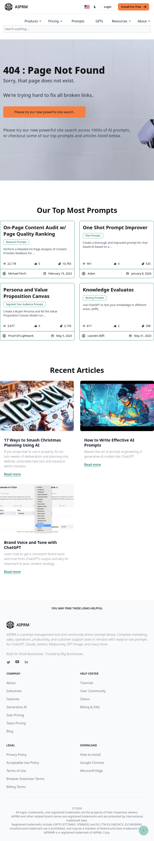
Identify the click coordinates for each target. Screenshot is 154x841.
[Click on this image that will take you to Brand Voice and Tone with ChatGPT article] (37, 508)
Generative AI (16, 707)
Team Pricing (16, 723)
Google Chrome (92, 762)
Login (107, 7)
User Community (93, 691)
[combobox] (77, 29)
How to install (90, 754)
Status (85, 699)
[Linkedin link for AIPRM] (27, 662)
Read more (12, 474)
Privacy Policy (16, 754)
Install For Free (134, 7)
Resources (121, 21)
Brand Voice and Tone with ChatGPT (30, 545)
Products (33, 21)
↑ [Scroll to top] (144, 830)
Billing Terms (16, 787)
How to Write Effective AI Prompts (109, 442)
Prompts (78, 21)
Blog (9, 731)
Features (12, 699)
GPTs (99, 21)
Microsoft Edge (91, 770)
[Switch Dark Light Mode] (95, 7)
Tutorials (86, 683)
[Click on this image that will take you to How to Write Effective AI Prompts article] (117, 406)
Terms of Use (16, 770)
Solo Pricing (15, 715)
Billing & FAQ (90, 707)
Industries (14, 691)
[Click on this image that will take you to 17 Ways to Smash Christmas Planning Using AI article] (37, 406)
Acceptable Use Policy (22, 762)
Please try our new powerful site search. (44, 112)
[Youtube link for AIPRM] (17, 662)
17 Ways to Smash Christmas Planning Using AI (32, 442)
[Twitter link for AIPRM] (8, 662)
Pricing (55, 21)
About (144, 21)
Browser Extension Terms (25, 779)
